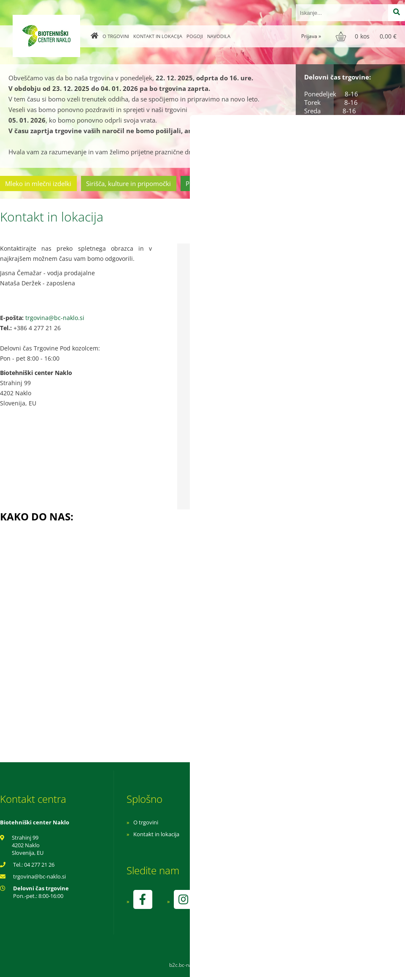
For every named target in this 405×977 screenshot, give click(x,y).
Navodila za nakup (270, 822)
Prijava (311, 36)
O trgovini (116, 36)
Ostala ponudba (372, 183)
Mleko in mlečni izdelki (38, 183)
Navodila (218, 36)
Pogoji (194, 36)
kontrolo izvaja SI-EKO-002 (280, 905)
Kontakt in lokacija (157, 36)
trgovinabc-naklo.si (39, 876)
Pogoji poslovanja (269, 834)
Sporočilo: (201, 346)
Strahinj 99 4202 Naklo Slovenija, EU (27, 845)
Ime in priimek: (207, 274)
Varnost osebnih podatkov (280, 846)
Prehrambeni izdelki (215, 183)
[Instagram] (183, 899)
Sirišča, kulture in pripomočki (128, 183)
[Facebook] (143, 899)
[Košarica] (367, 36)
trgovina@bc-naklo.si (54, 318)
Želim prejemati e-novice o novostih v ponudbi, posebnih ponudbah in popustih (279, 448)
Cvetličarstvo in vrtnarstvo (297, 183)
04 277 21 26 (39, 864)
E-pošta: (199, 310)
